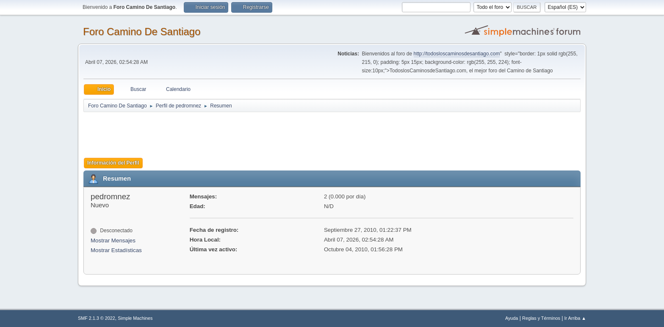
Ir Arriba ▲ (575, 318)
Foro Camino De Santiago (141, 31)
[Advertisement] (232, 132)
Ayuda (511, 318)
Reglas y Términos (541, 318)
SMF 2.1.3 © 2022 (96, 318)
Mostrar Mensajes (113, 240)
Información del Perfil (113, 163)
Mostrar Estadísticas (116, 250)
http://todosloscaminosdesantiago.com (457, 54)
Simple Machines (135, 318)
